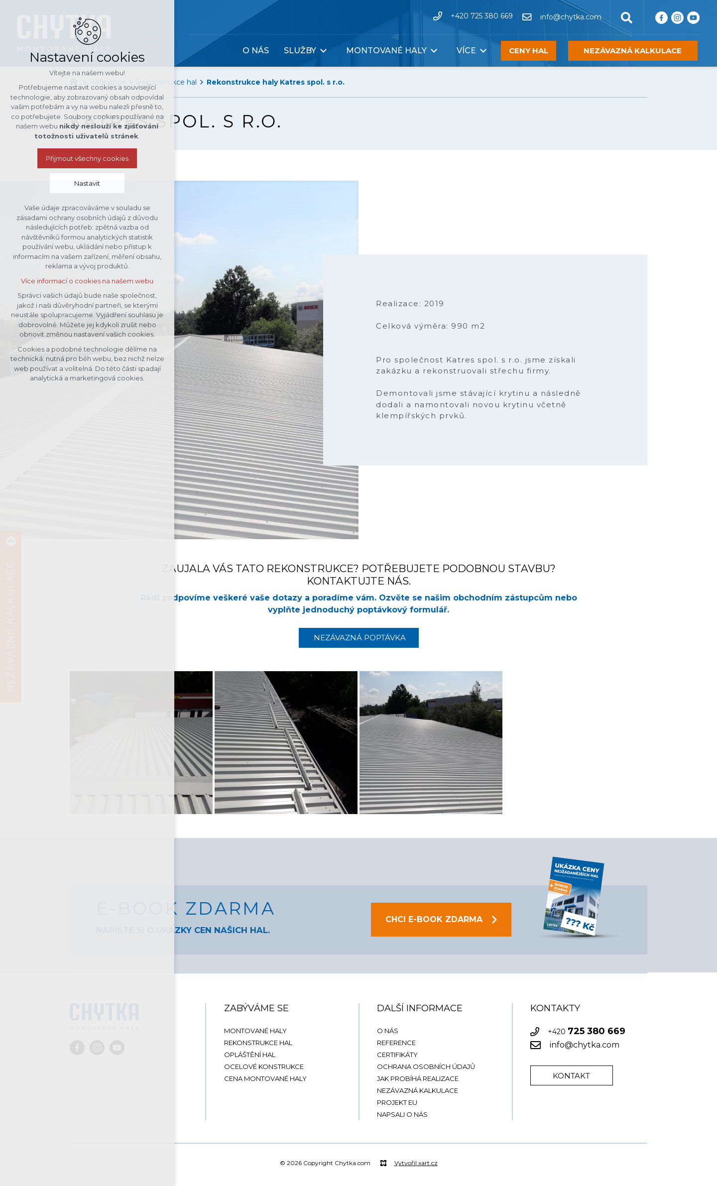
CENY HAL (528, 50)
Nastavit (87, 183)
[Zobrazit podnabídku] (323, 51)
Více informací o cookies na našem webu (87, 281)
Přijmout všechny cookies (87, 158)
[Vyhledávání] (626, 17)
